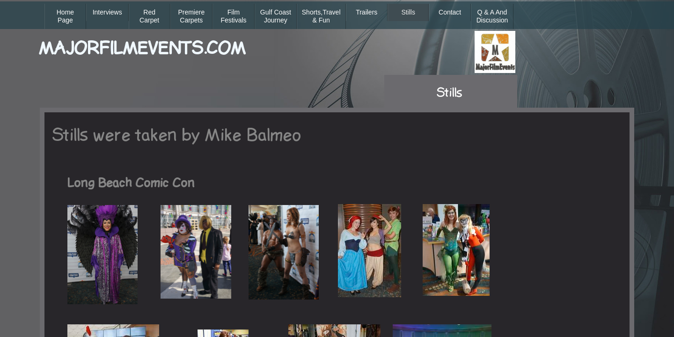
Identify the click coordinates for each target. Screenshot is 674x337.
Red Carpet (149, 16)
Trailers (366, 12)
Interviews (107, 12)
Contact (450, 12)
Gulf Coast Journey (275, 16)
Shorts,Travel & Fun (321, 16)
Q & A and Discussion (492, 16)
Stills (408, 12)
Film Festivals (233, 16)
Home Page (65, 16)
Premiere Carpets (191, 16)
